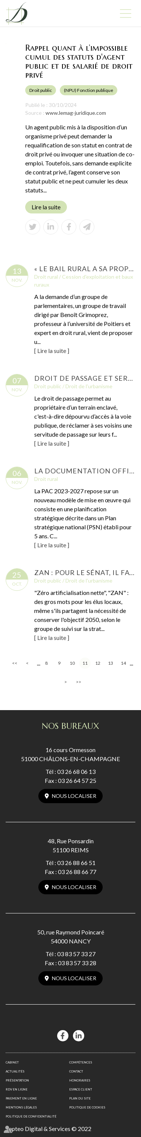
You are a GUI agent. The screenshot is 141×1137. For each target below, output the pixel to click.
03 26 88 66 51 (76, 862)
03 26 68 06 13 (76, 771)
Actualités (15, 1071)
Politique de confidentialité (31, 1116)
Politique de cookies (87, 1107)
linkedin (78, 1035)
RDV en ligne (16, 1089)
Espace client (80, 1089)
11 (85, 663)
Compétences (80, 1062)
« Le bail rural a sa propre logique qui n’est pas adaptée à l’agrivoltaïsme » (84, 268)
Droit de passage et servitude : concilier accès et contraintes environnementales (84, 378)
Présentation (17, 1080)
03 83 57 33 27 (76, 953)
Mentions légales (21, 1107)
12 (97, 663)
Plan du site (80, 1098)
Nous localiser (74, 796)
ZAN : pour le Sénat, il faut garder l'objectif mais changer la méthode (84, 572)
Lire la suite (46, 206)
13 (110, 663)
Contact (76, 1071)
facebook (62, 1035)
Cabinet (12, 1062)
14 (123, 663)
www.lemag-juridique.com (75, 113)
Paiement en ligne (21, 1098)
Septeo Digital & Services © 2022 (48, 1128)
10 (72, 663)
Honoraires (79, 1080)
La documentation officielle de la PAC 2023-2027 (84, 471)
